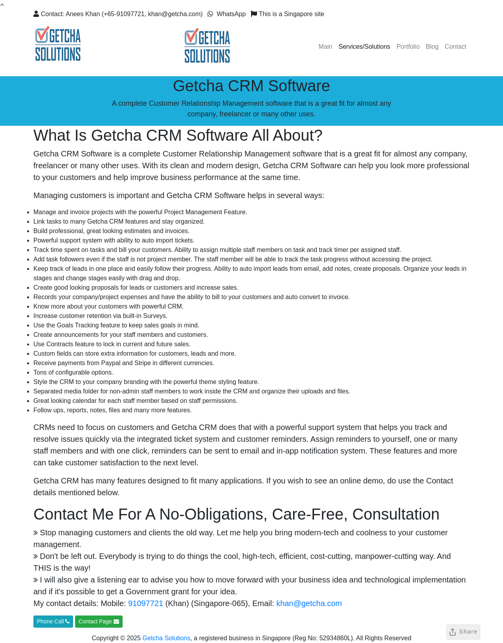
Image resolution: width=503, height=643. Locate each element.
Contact (455, 46)
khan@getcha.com (309, 603)
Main (325, 46)
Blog (432, 46)
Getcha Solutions (167, 638)
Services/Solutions (365, 46)
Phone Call (53, 621)
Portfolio (408, 46)
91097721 (145, 603)
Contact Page (99, 621)
